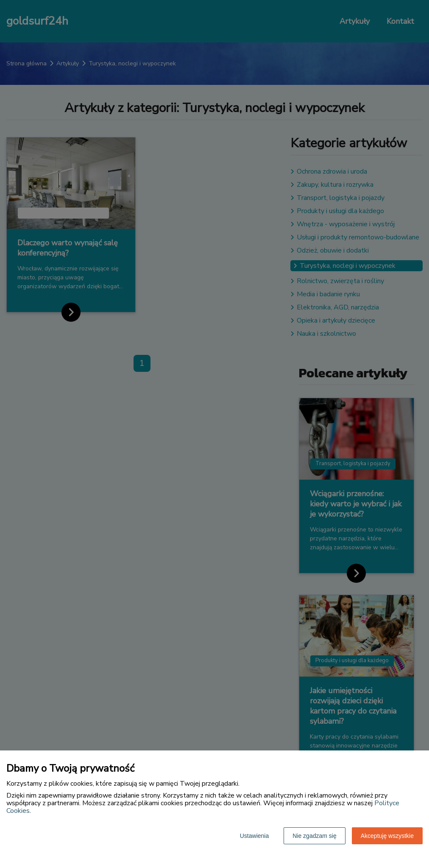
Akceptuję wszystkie (387, 835)
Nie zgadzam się (314, 835)
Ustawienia (254, 835)
